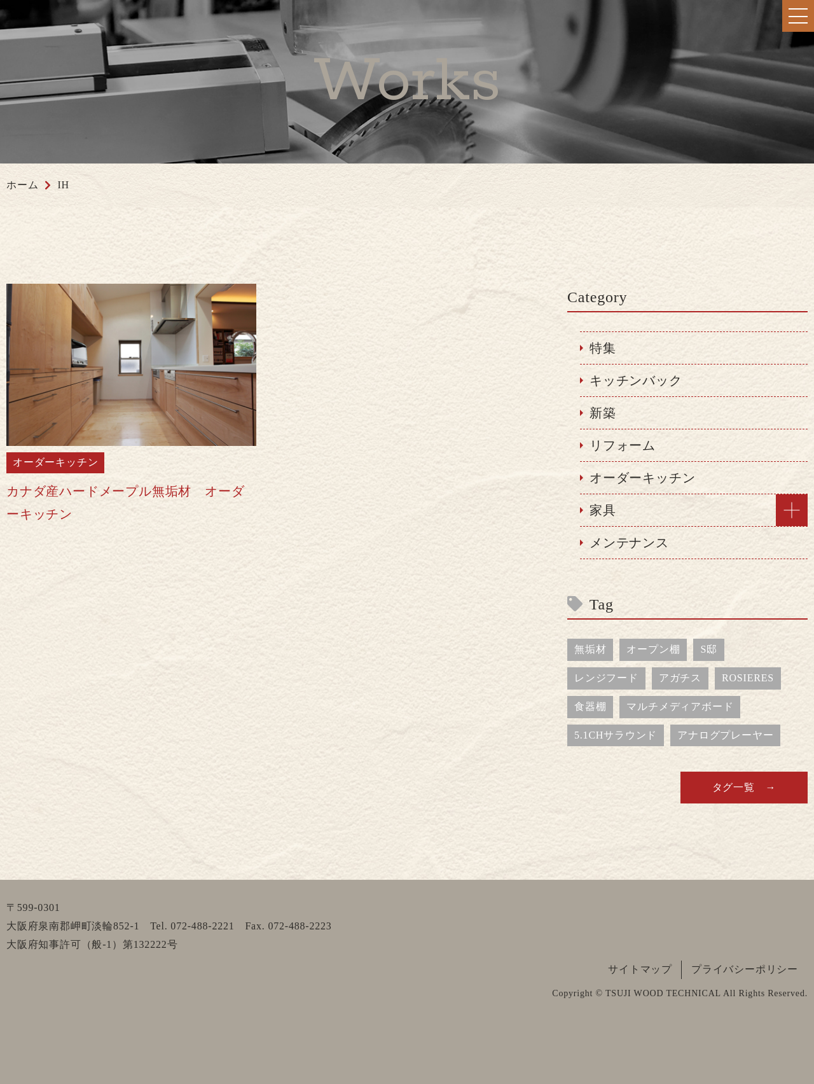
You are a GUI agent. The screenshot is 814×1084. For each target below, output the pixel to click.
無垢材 (590, 649)
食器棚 (590, 706)
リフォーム (623, 445)
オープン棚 (653, 649)
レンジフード (606, 677)
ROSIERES (748, 677)
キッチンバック (636, 380)
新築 (603, 413)
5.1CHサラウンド (615, 735)
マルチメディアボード (679, 706)
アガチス (680, 677)
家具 (603, 510)
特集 (603, 348)
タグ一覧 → (744, 787)
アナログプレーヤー (725, 735)
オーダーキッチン (642, 478)
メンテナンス (629, 543)
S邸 (708, 649)
